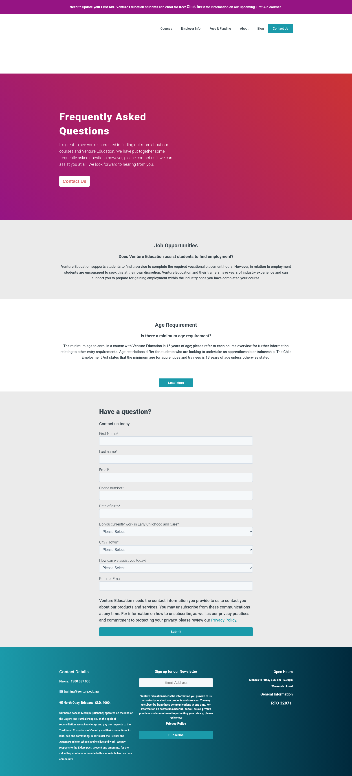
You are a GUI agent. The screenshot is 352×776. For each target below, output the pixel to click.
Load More (176, 335)
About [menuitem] (244, 28)
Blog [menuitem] (260, 28)
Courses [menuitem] (166, 28)
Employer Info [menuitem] (190, 28)
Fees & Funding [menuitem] (220, 28)
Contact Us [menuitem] (280, 28)
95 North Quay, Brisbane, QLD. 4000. (85, 655)
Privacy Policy (223, 572)
